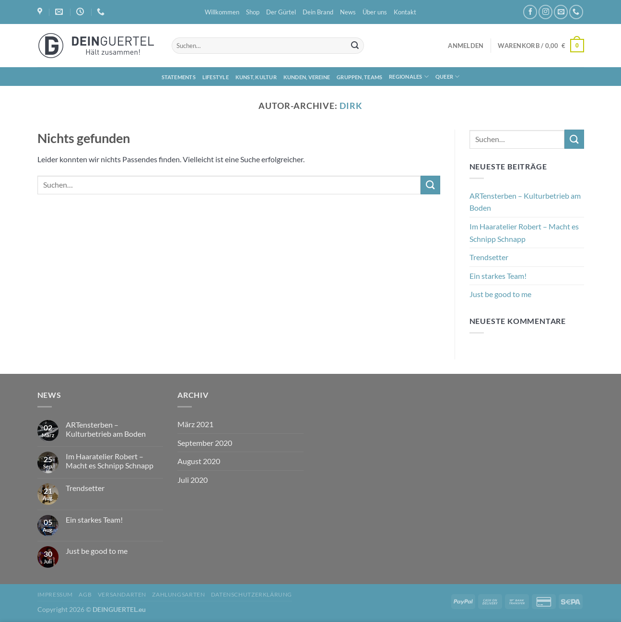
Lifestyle (215, 77)
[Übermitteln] (355, 45)
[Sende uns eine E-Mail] (561, 12)
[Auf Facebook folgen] (530, 12)
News (348, 12)
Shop (252, 12)
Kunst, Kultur (256, 77)
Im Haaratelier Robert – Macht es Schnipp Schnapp (524, 232)
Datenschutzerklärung (251, 594)
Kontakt (405, 12)
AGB (85, 594)
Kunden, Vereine (306, 77)
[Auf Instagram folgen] (545, 12)
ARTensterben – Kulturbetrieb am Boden (525, 202)
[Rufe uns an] (576, 12)
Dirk (351, 105)
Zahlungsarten (178, 594)
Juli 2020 (192, 479)
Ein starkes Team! (498, 275)
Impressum (55, 594)
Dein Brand (318, 12)
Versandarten (122, 594)
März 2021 (195, 424)
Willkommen (222, 12)
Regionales (409, 76)
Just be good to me (500, 294)
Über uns (375, 12)
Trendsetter (488, 257)
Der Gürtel (281, 12)
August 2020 (198, 461)
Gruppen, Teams (359, 77)
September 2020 (204, 442)
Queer (447, 76)
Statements (179, 77)
